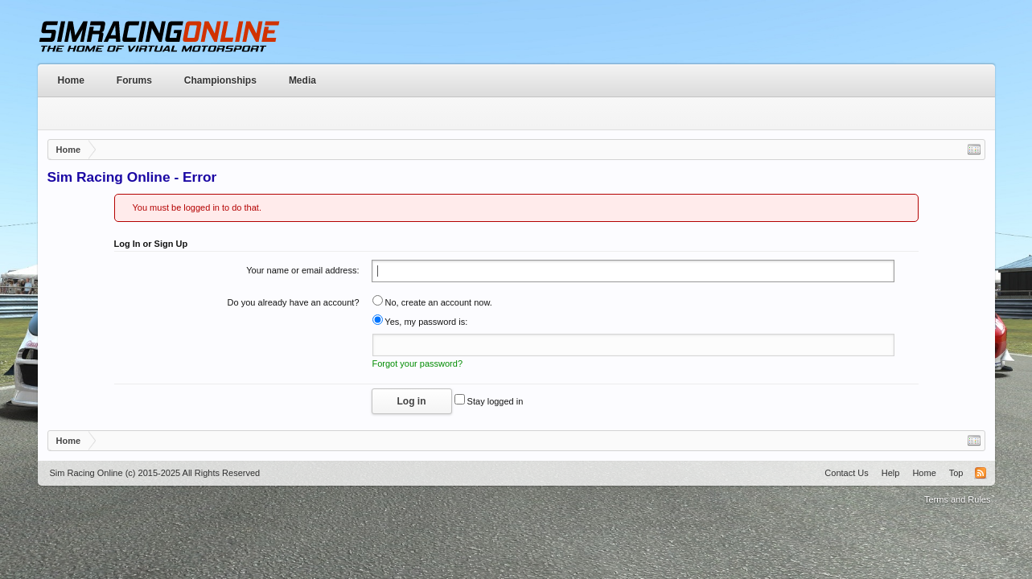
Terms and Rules (957, 499)
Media (302, 80)
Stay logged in (489, 401)
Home (71, 80)
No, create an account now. (432, 302)
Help (891, 473)
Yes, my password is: (420, 321)
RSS (980, 472)
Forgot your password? (417, 363)
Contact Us (846, 473)
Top (956, 473)
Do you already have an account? (294, 302)
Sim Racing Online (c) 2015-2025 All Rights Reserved (155, 473)
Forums (134, 80)
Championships (220, 80)
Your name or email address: (302, 270)
